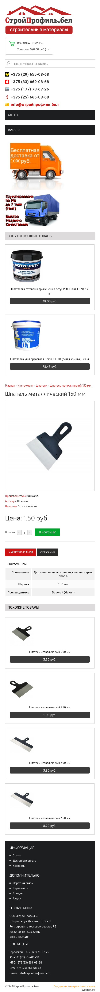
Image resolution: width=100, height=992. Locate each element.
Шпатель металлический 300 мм (49, 763)
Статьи (17, 855)
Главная (10, 385)
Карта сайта (20, 888)
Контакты (19, 865)
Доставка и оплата (24, 860)
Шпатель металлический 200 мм (49, 652)
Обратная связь (23, 883)
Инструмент (25, 385)
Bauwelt (32, 495)
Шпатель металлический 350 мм (49, 818)
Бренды (18, 893)
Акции (17, 898)
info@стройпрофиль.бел (35, 104)
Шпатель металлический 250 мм (49, 707)
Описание (47, 552)
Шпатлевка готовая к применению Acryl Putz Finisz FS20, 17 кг (49, 291)
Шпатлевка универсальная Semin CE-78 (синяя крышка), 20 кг (49, 359)
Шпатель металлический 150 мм (70, 385)
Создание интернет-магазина (74, 986)
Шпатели (41, 385)
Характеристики (20, 552)
